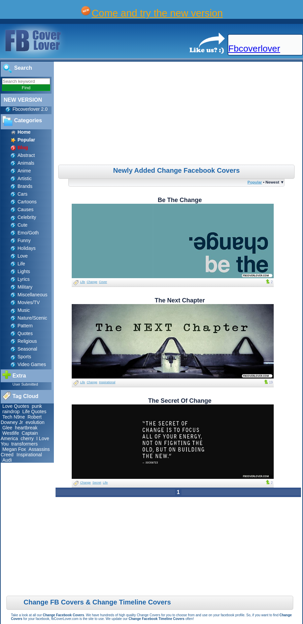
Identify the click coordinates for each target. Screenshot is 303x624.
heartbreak (26, 427)
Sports (24, 356)
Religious (27, 341)
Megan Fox (14, 449)
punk (37, 406)
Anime (24, 170)
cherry (27, 438)
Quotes (25, 333)
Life (21, 263)
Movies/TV (29, 302)
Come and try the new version (157, 13)
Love (23, 256)
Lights (24, 271)
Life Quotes (34, 411)
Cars (23, 194)
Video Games (32, 364)
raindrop (11, 411)
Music (24, 310)
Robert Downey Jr (21, 419)
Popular (254, 182)
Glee (7, 427)
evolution (35, 422)
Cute (23, 225)
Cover (103, 282)
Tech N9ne (13, 417)
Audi (7, 460)
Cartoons (27, 201)
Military (25, 287)
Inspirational (29, 454)
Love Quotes (15, 406)
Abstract (26, 155)
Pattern (25, 325)
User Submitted (25, 384)
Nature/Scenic (32, 318)
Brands (25, 186)
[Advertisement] (179, 114)
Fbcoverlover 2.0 (29, 109)
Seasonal (27, 349)
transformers (24, 444)
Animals (26, 163)
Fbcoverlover (254, 48)
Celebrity (27, 217)
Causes (25, 209)
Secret (97, 482)
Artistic (25, 178)
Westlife (10, 433)
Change (92, 282)
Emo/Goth (28, 232)
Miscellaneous (32, 294)
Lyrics (24, 279)
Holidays (27, 248)
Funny (24, 240)
